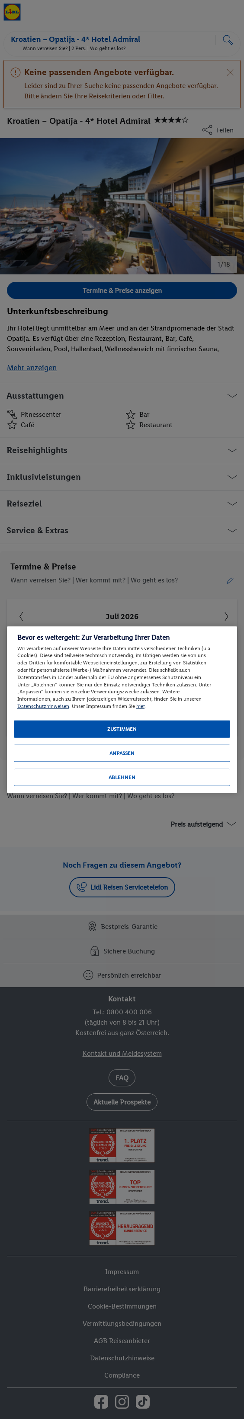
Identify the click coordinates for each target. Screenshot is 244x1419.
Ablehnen (122, 777)
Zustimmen (122, 729)
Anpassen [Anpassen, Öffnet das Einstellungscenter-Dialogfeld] (122, 753)
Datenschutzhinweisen (43, 706)
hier (140, 706)
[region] (122, 709)
